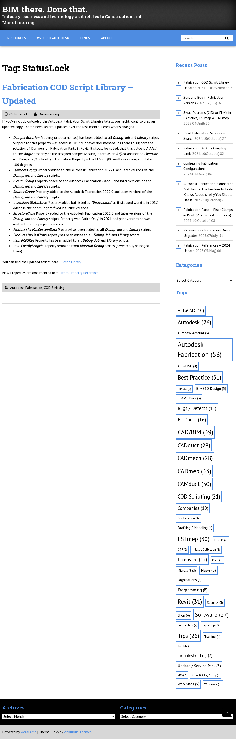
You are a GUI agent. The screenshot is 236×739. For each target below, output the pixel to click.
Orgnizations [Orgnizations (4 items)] (190, 579)
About (106, 38)
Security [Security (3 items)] (215, 602)
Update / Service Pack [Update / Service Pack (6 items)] (199, 665)
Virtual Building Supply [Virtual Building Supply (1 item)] (206, 675)
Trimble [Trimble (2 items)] (185, 646)
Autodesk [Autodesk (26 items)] (194, 322)
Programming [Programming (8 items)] (193, 590)
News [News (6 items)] (208, 570)
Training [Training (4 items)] (212, 636)
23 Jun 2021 (16, 114)
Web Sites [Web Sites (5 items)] (188, 684)
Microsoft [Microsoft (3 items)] (187, 570)
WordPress (28, 732)
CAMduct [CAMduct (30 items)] (194, 484)
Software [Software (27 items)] (212, 614)
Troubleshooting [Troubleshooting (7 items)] (195, 655)
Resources (16, 38)
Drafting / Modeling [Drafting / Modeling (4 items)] (195, 527)
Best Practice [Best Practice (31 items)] (199, 377)
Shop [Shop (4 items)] (184, 615)
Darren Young (46, 114)
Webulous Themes (78, 732)
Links (85, 38)
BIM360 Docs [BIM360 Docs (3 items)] (189, 398)
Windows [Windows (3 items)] (213, 684)
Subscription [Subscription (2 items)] (187, 625)
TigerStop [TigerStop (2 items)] (210, 625)
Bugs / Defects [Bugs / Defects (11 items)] (197, 408)
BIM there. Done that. (47, 9)
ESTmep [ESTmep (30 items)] (193, 539)
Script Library (71, 262)
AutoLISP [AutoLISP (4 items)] (187, 366)
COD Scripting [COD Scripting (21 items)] (199, 496)
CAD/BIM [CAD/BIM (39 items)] (195, 432)
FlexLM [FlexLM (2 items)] (220, 540)
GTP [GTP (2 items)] (182, 549)
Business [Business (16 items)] (192, 419)
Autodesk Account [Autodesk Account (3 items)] (193, 333)
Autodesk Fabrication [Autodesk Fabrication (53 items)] (200, 349)
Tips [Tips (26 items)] (188, 635)
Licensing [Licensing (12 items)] (192, 559)
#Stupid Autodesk (53, 38)
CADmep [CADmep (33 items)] (194, 471)
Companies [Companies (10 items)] (193, 508)
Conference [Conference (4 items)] (188, 518)
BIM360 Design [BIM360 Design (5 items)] (211, 388)
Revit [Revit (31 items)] (190, 601)
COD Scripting (54, 287)
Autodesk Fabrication (26, 287)
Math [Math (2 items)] (217, 560)
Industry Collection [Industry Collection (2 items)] (206, 549)
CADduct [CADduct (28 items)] (194, 445)
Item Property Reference (80, 272)
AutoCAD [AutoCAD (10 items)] (191, 310)
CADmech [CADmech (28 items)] (195, 458)
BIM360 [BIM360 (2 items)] (184, 389)
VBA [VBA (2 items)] (182, 675)
